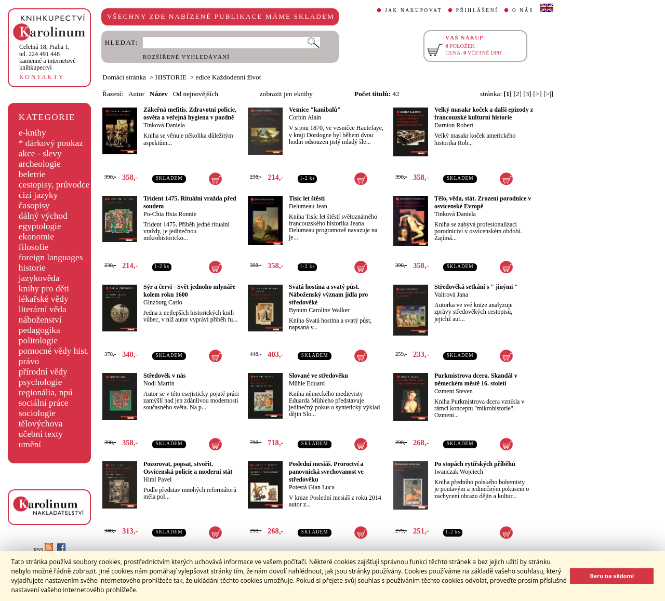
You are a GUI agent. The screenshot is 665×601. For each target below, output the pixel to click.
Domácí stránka (124, 77)
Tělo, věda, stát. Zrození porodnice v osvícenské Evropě (482, 202)
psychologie (40, 382)
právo (29, 361)
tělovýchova (41, 424)
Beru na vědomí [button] (612, 576)
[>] (537, 94)
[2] (517, 94)
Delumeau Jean (308, 206)
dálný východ (43, 216)
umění (30, 444)
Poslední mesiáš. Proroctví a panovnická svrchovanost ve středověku (326, 471)
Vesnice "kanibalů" (315, 109)
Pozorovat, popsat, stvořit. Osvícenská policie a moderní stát (187, 467)
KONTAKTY (41, 77)
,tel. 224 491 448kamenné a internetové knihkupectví (47, 57)
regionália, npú (46, 392)
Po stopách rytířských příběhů (474, 464)
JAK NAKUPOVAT (413, 10)
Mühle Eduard (307, 383)
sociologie (37, 413)
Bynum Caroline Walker (319, 310)
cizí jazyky (38, 195)
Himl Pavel (157, 479)
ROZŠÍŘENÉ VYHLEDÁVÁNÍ (186, 57)
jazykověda (39, 278)
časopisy (34, 205)
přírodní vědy (43, 372)
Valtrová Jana (451, 294)
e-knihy (32, 133)
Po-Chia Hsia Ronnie (169, 214)
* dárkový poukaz (51, 143)
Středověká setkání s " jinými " (476, 286)
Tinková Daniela (164, 125)
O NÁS (523, 10)
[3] (527, 94)
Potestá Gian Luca (312, 487)
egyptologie (40, 226)
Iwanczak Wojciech (458, 471)
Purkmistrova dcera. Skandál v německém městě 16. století (475, 379)
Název (159, 94)
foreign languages (51, 257)
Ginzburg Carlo (162, 302)
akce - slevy (40, 153)
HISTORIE (171, 77)
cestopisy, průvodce (54, 185)
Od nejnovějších (195, 94)
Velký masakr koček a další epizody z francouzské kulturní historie (483, 113)
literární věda (42, 309)
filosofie (34, 247)
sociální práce (44, 403)
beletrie (32, 174)
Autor (136, 94)
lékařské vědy (44, 299)
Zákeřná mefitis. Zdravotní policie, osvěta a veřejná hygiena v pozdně (189, 113)
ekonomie (36, 237)
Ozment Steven (453, 391)
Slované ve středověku (318, 375)
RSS (43, 550)
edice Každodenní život (228, 77)
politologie (38, 340)
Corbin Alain (305, 117)
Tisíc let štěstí (307, 198)
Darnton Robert (453, 125)
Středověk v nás (164, 375)
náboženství (40, 320)
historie (32, 268)
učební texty (41, 434)
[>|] (548, 94)
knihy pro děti (44, 288)
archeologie (40, 164)
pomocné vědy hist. (54, 351)
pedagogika (39, 330)
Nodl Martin (159, 383)
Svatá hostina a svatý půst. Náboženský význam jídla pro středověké (328, 294)
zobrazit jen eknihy (286, 94)
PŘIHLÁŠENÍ (477, 10)
